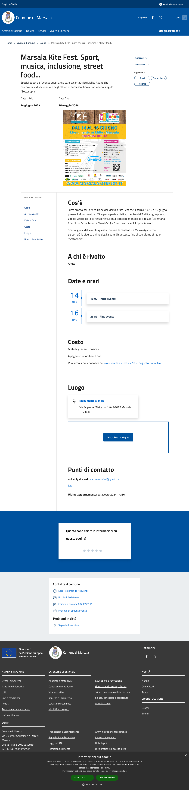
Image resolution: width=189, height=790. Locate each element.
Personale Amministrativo (16, 709)
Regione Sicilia (10, 4)
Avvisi (145, 692)
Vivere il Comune (26, 43)
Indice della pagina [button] (33, 197)
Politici (5, 703)
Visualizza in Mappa (118, 437)
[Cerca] (183, 17)
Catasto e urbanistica (60, 703)
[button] (95, 784)
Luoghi (145, 708)
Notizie (145, 681)
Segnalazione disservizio (62, 737)
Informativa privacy (105, 737)
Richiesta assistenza (59, 749)
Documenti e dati (11, 715)
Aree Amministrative (13, 686)
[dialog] (94, 771)
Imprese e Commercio (60, 698)
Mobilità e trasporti (59, 709)
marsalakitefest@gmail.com (105, 479)
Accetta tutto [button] (82, 777)
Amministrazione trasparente (111, 732)
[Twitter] (155, 17)
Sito (70, 485)
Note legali (101, 743)
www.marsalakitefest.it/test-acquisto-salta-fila (132, 363)
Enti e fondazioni (11, 698)
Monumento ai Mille (91, 400)
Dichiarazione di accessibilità (110, 749)
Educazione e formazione (108, 681)
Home (9, 43)
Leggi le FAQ (55, 743)
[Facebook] (147, 17)
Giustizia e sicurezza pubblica (111, 686)
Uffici (4, 692)
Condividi (141, 58)
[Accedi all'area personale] (171, 4)
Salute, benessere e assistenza (111, 698)
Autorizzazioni (103, 703)
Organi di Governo (11, 681)
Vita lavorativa (56, 692)
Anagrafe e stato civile (61, 681)
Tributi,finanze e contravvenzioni (112, 692)
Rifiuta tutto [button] (107, 777)
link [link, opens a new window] (125, 771)
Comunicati (148, 686)
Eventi (43, 43)
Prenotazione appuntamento (64, 732)
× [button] (185, 755)
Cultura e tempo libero (61, 686)
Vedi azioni (142, 65)
